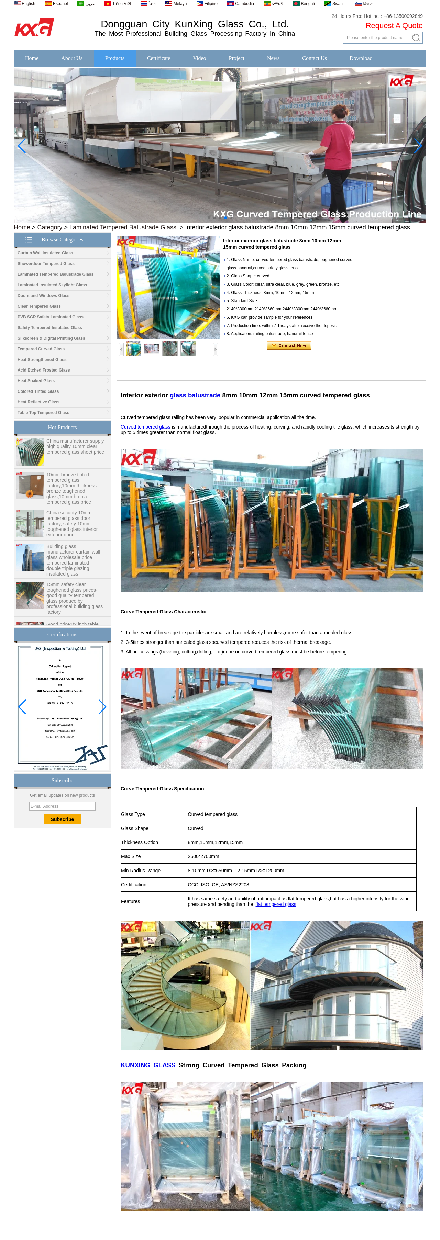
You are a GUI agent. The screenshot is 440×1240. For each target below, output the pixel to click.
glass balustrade (195, 395)
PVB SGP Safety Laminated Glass (51, 317)
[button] (209, 217)
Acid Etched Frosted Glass (44, 370)
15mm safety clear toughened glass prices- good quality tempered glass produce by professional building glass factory (74, 600)
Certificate (158, 58)
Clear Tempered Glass (39, 306)
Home (31, 58)
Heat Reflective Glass (38, 402)
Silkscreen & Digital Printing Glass (51, 338)
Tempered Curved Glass (41, 348)
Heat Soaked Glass (36, 380)
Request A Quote (394, 25)
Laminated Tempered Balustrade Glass (122, 227)
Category (50, 227)
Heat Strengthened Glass (42, 359)
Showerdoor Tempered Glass (46, 263)
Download (361, 58)
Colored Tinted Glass (38, 391)
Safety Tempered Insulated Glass (50, 327)
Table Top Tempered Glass (43, 412)
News (273, 58)
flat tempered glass (276, 904)
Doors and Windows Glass (43, 295)
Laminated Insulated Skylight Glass (52, 285)
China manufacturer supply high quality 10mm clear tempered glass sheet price (75, 448)
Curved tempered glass (146, 427)
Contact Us (314, 58)
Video (199, 58)
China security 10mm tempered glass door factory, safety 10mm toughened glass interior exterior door (72, 525)
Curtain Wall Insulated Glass (45, 253)
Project (236, 58)
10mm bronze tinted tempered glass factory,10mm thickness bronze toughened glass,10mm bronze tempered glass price (71, 490)
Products (114, 58)
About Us (71, 58)
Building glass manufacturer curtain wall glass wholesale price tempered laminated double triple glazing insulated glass (73, 562)
